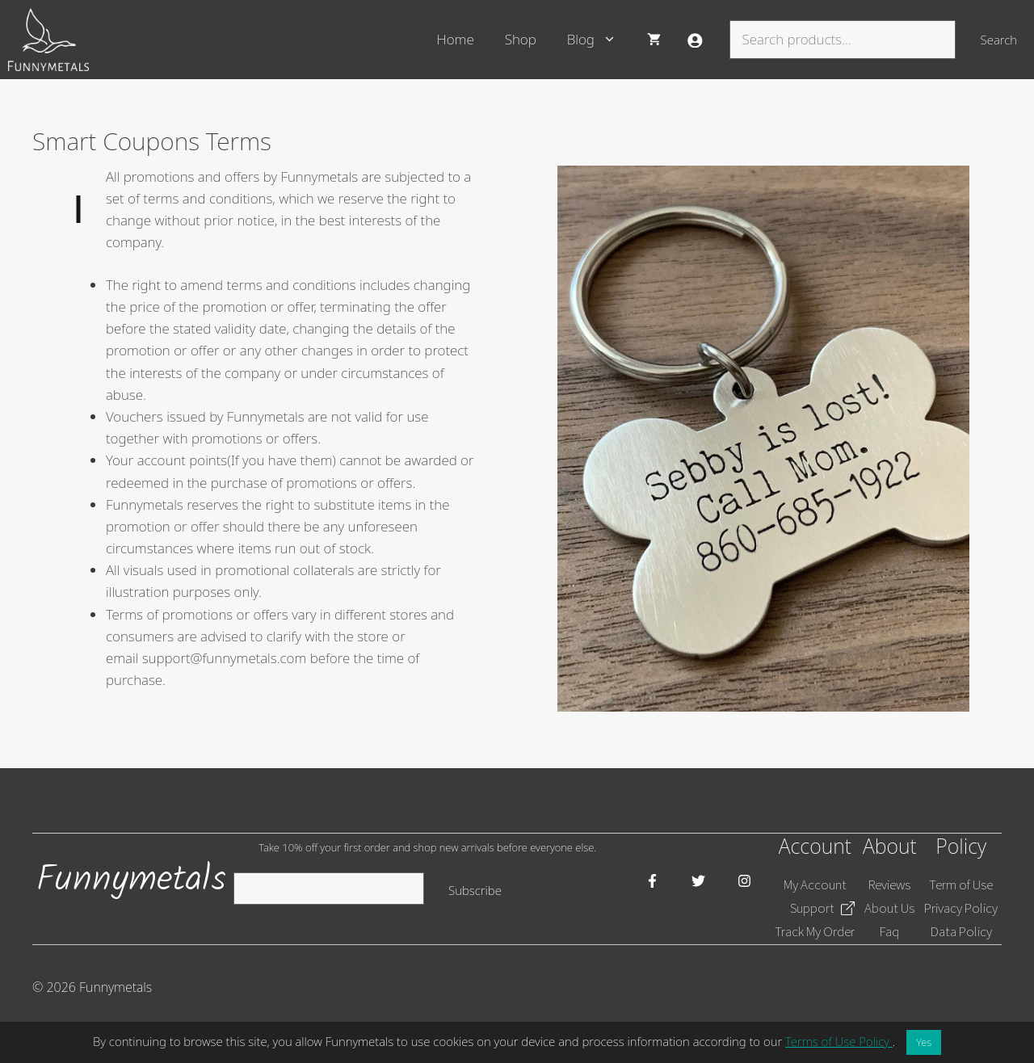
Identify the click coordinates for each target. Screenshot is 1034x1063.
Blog (599, 39)
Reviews (889, 884)
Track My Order (815, 931)
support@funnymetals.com (224, 658)
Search (999, 40)
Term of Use (961, 884)
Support (812, 908)
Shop (520, 39)
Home (455, 39)
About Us (889, 908)
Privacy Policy (961, 908)
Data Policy (961, 931)
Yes (923, 1042)
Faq (889, 931)
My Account (815, 884)
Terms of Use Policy (839, 1041)
